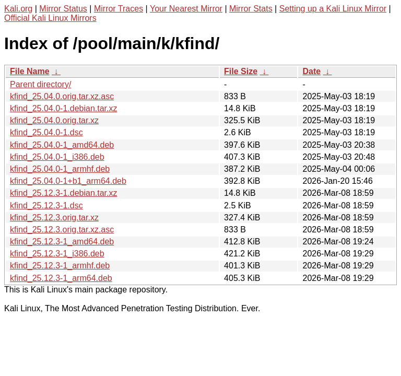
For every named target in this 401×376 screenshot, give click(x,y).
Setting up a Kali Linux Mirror (332, 8)
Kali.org (18, 8)
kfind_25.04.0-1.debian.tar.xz (63, 108)
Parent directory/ (40, 84)
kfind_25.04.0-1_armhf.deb (60, 168)
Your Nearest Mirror (186, 8)
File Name (30, 71)
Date (311, 71)
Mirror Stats (251, 8)
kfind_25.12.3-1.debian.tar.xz (63, 193)
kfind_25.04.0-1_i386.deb (57, 156)
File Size (240, 71)
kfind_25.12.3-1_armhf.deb (60, 265)
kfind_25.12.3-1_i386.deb (57, 253)
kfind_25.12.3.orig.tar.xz (54, 217)
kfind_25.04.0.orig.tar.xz (54, 120)
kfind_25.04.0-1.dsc (46, 132)
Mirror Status (63, 8)
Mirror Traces (118, 8)
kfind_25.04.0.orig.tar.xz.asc (62, 96)
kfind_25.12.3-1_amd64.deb (62, 241)
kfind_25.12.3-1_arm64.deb (61, 278)
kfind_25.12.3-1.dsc (46, 205)
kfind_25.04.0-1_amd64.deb (62, 144)
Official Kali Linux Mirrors (50, 18)
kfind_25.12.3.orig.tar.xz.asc (62, 229)
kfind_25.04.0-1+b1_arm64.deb (68, 181)
